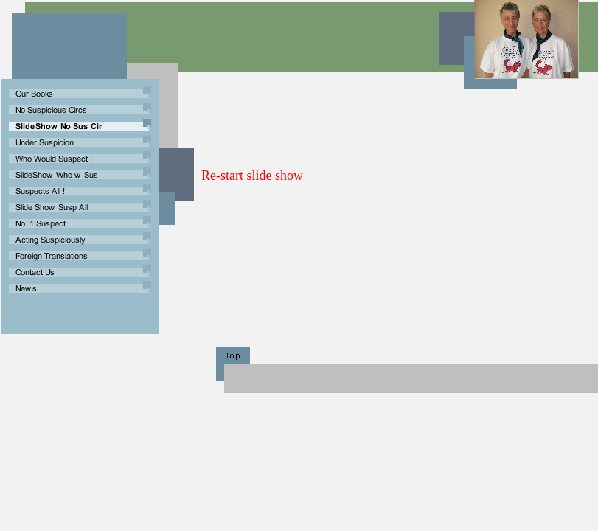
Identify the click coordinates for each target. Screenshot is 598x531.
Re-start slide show (252, 175)
